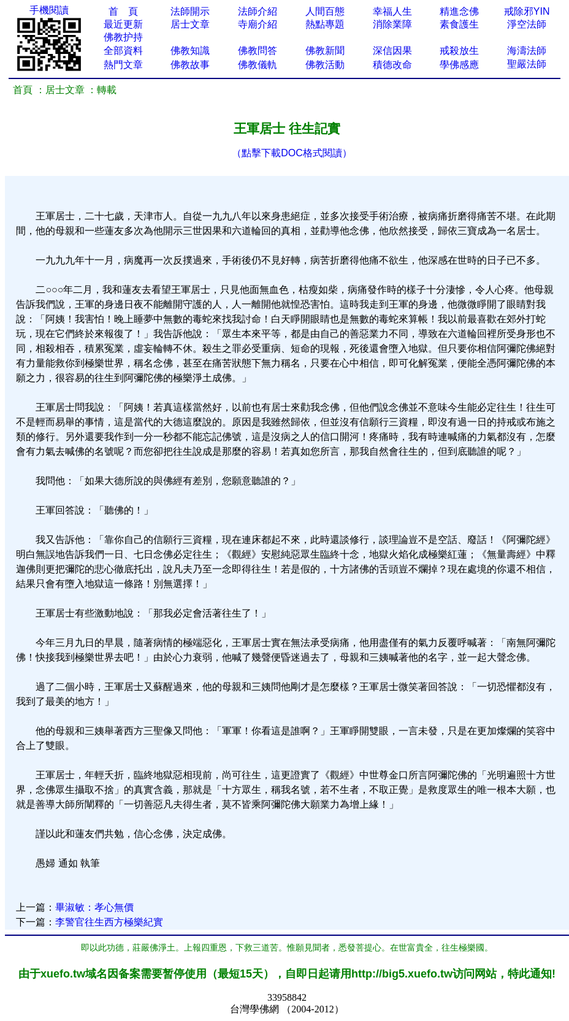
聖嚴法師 (526, 64)
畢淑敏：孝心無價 (94, 907)
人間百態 (325, 11)
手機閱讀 (49, 10)
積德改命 (392, 64)
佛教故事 (190, 64)
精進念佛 (459, 11)
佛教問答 (257, 50)
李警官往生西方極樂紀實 (109, 922)
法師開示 (190, 11)
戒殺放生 (459, 50)
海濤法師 (526, 50)
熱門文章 (123, 64)
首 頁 (123, 11)
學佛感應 (459, 64)
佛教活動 (325, 64)
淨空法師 (526, 24)
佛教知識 (190, 50)
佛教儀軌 (257, 64)
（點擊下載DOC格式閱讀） (292, 153)
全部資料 (123, 50)
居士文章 (190, 24)
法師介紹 (257, 11)
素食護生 (459, 24)
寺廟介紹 (257, 24)
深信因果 (392, 50)
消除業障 (392, 24)
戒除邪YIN (527, 11)
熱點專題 (325, 24)
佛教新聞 (325, 50)
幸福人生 (392, 11)
